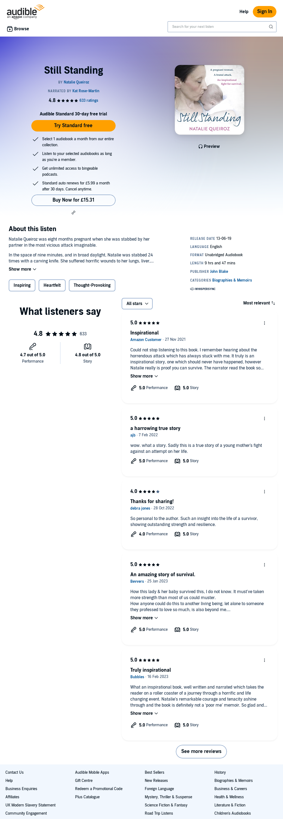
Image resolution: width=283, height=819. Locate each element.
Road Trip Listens (159, 813)
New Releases (156, 780)
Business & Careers (230, 789)
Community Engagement (26, 813)
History (220, 772)
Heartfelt (52, 285)
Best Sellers (154, 772)
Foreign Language (159, 789)
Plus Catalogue (87, 797)
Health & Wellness (229, 797)
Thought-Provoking (92, 285)
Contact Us (14, 772)
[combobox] (222, 26)
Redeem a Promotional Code (98, 789)
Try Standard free (73, 125)
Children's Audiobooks (232, 813)
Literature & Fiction (229, 805)
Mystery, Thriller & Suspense (168, 797)
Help (243, 11)
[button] (73, 212)
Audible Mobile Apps (92, 772)
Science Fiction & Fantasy (166, 805)
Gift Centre (84, 780)
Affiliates (12, 797)
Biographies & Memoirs (233, 780)
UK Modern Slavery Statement (30, 805)
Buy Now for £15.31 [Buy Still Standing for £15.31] (73, 200)
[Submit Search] (271, 26)
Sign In (264, 11)
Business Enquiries (21, 789)
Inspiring (22, 285)
